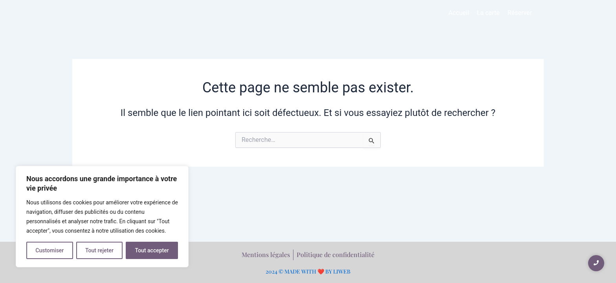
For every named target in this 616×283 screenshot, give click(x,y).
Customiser (49, 250)
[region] (102, 216)
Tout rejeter (99, 250)
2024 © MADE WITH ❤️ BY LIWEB (308, 271)
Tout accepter (152, 250)
